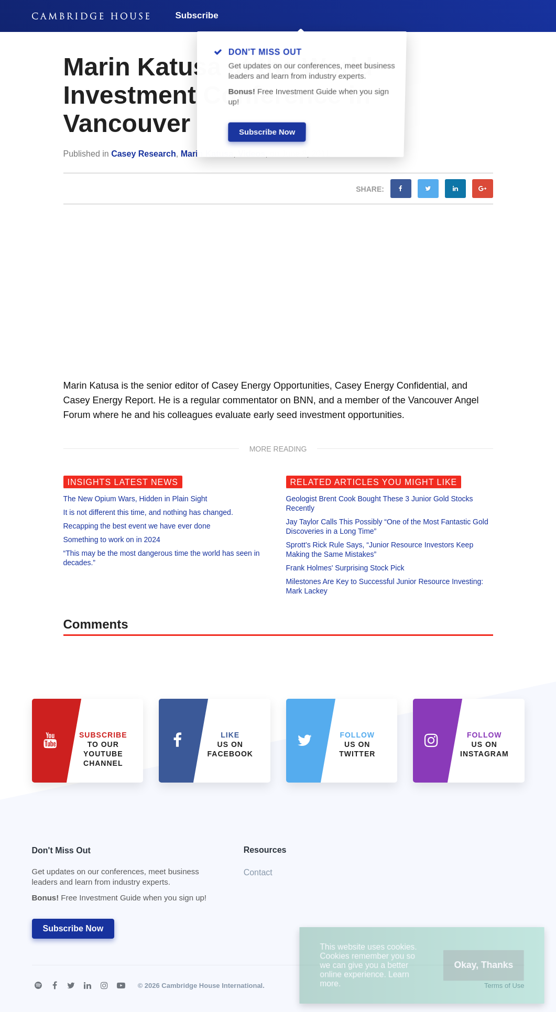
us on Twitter (357, 744)
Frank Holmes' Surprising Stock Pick (345, 568)
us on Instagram (484, 744)
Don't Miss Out (124, 877)
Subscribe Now (73, 928)
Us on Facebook (230, 744)
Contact (258, 872)
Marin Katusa (207, 153)
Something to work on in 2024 (111, 539)
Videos (251, 153)
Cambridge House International (212, 985)
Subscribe (197, 15)
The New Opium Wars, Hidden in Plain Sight (135, 498)
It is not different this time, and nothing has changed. (148, 512)
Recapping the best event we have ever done (137, 526)
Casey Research (143, 153)
